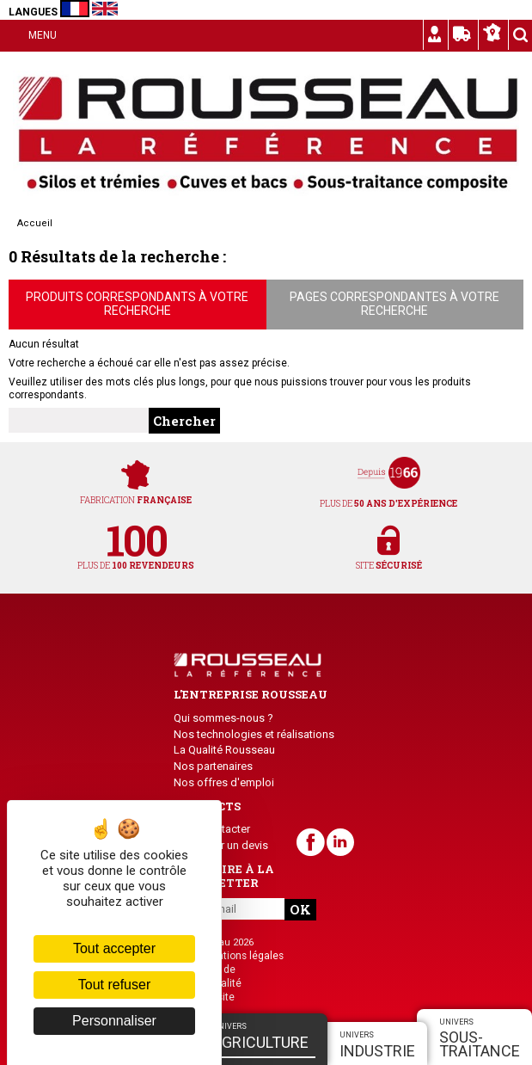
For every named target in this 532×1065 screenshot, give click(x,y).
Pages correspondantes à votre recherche (394, 303)
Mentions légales (243, 956)
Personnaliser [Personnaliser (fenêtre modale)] (114, 1020)
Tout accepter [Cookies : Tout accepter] (114, 948)
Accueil (34, 223)
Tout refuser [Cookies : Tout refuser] (114, 984)
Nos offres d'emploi (224, 782)
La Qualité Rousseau (224, 749)
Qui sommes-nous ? (223, 717)
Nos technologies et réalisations (254, 734)
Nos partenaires (213, 766)
